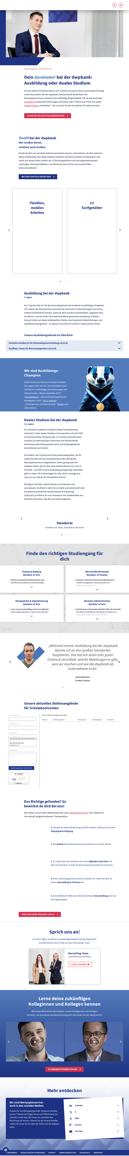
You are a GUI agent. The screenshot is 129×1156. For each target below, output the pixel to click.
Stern (60, 404)
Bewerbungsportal (79, 813)
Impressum (98, 1153)
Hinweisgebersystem (67, 1153)
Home (26, 69)
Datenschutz (85, 1153)
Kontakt (52, 1153)
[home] (15, 5)
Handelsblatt (31, 396)
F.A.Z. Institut (49, 400)
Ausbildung (29, 101)
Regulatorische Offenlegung (33, 1153)
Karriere (33, 69)
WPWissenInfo (11, 1153)
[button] (121, 5)
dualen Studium (31, 105)
